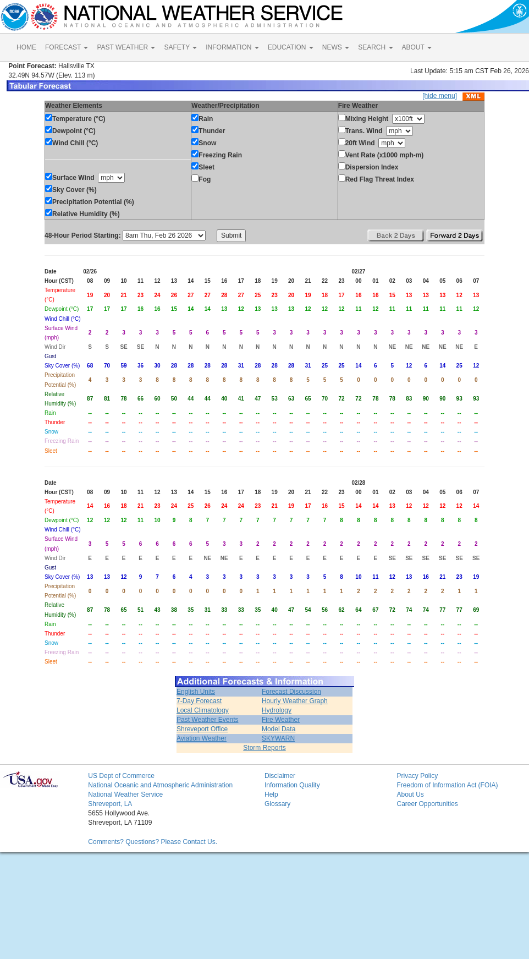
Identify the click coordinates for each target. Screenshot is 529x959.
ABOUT (417, 47)
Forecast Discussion (291, 691)
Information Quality (292, 785)
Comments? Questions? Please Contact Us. (152, 842)
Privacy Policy (417, 776)
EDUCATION (290, 47)
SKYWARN (278, 738)
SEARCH (375, 47)
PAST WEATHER (126, 47)
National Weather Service (125, 794)
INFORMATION (232, 47)
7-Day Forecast (199, 701)
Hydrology (276, 710)
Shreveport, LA (110, 804)
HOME (26, 47)
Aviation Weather (202, 738)
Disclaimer (279, 776)
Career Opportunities (427, 804)
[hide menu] (439, 96)
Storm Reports (264, 748)
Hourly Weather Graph (295, 701)
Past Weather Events (208, 720)
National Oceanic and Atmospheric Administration (160, 785)
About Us (409, 794)
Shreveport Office (202, 729)
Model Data (278, 729)
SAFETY (180, 47)
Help (271, 794)
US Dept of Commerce (121, 776)
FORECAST (66, 47)
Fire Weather (281, 720)
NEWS (335, 47)
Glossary (277, 804)
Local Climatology (203, 710)
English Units (196, 691)
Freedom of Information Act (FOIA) (447, 785)
